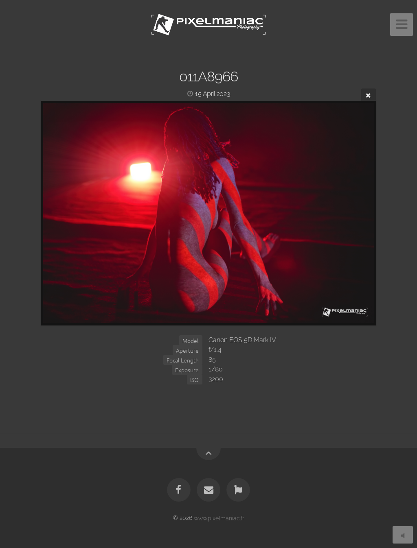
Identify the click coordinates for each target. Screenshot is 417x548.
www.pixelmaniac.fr (219, 517)
